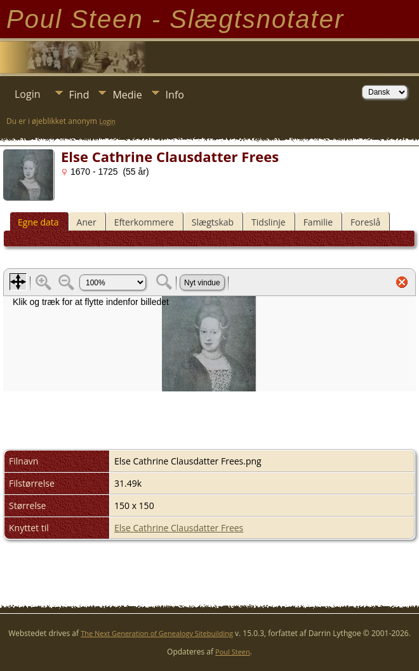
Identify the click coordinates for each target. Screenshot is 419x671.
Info (175, 95)
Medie (127, 95)
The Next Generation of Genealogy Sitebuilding (157, 633)
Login (28, 94)
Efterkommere (144, 222)
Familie (318, 222)
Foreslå (365, 222)
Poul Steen (232, 651)
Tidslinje (268, 222)
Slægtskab (213, 222)
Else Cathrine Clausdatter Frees (178, 528)
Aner (86, 222)
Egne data (38, 222)
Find (79, 95)
